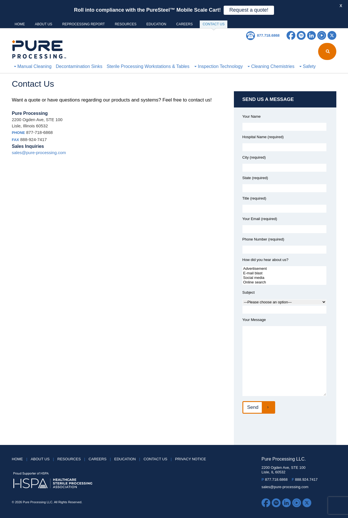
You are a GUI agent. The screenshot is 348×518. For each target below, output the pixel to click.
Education (156, 24)
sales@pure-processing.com (39, 152)
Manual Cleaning (33, 66)
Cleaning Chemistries (271, 66)
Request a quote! (248, 10)
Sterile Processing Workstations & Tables (148, 66)
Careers (184, 24)
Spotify (301, 35)
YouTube (321, 35)
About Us (43, 24)
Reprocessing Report (83, 24)
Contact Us (213, 25)
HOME (20, 24)
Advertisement (284, 268)
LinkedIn (311, 35)
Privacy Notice (190, 459)
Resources (125, 24)
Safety (307, 66)
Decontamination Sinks (79, 66)
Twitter (332, 35)
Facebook (291, 35)
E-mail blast (284, 273)
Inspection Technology (218, 66)
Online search (284, 282)
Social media (284, 277)
